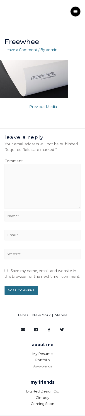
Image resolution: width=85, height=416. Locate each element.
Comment (14, 161)
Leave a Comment (21, 50)
